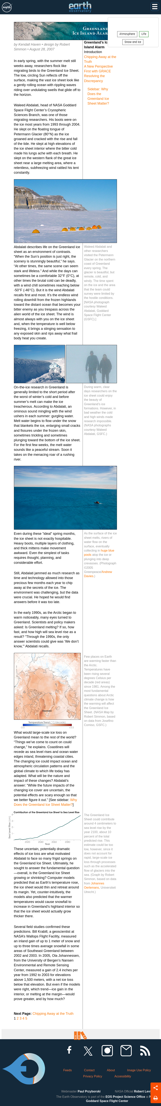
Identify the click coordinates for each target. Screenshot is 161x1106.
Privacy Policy (92, 1076)
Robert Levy (143, 1091)
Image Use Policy (139, 1070)
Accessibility (122, 1076)
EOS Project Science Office (125, 1096)
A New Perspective (98, 66)
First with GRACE (97, 71)
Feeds (67, 1070)
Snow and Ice (133, 42)
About (111, 1070)
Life (143, 34)
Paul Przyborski (89, 1091)
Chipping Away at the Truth (53, 1014)
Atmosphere (127, 34)
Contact (89, 1070)
